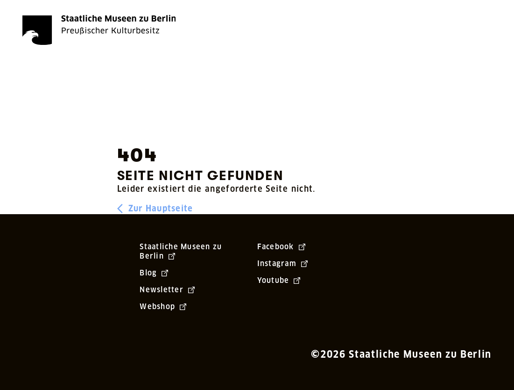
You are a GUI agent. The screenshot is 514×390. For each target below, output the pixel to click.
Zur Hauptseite (155, 208)
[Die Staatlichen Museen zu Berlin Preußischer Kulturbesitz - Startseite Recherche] (99, 30)
